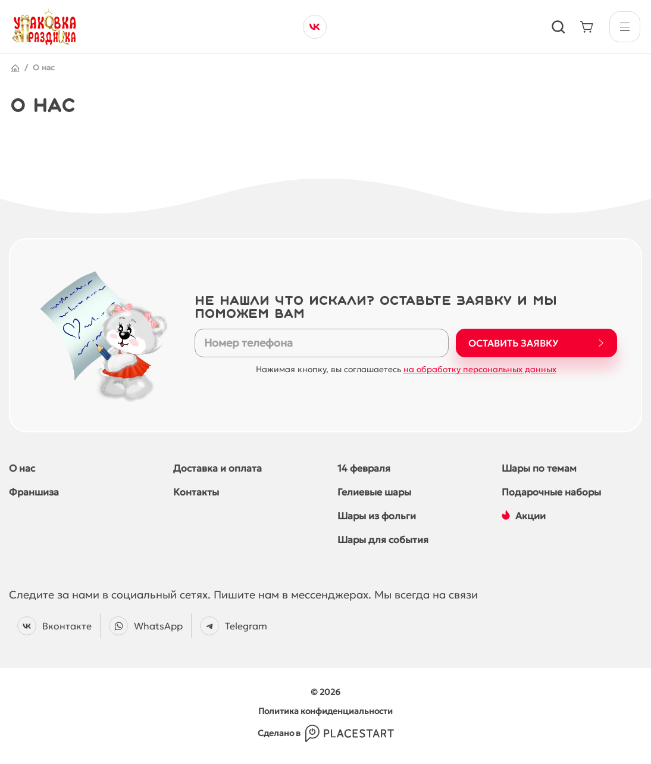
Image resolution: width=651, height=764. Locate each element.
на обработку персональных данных (479, 369)
